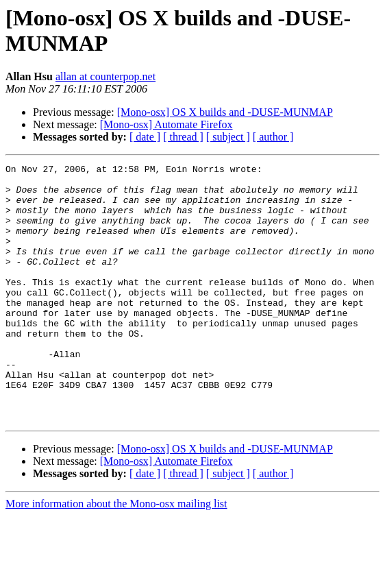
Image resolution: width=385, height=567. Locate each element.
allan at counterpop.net (105, 76)
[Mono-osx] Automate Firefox (166, 124)
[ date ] (144, 137)
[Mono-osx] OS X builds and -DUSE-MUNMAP (225, 112)
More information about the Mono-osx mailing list (116, 555)
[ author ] (273, 137)
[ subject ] (228, 137)
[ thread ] (183, 137)
